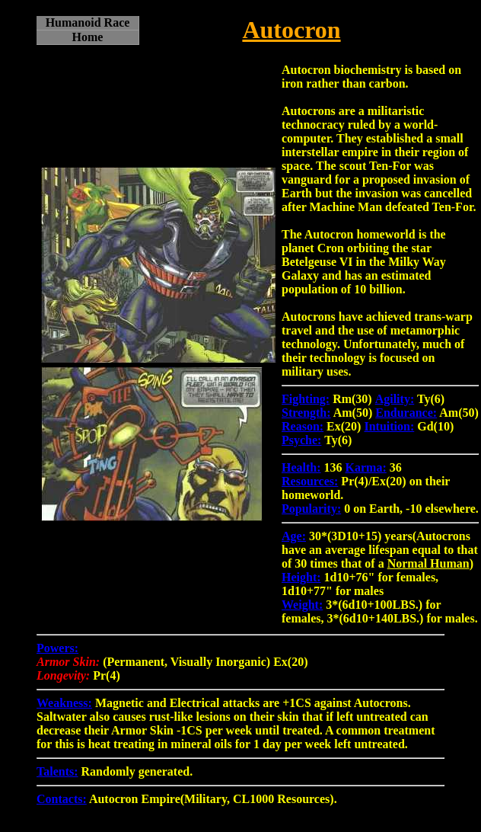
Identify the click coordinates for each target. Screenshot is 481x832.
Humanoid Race (88, 22)
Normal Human (428, 563)
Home (88, 36)
